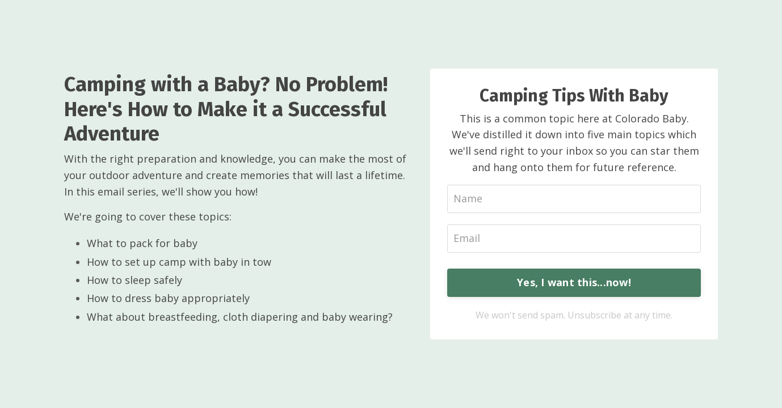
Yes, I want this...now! (574, 282)
